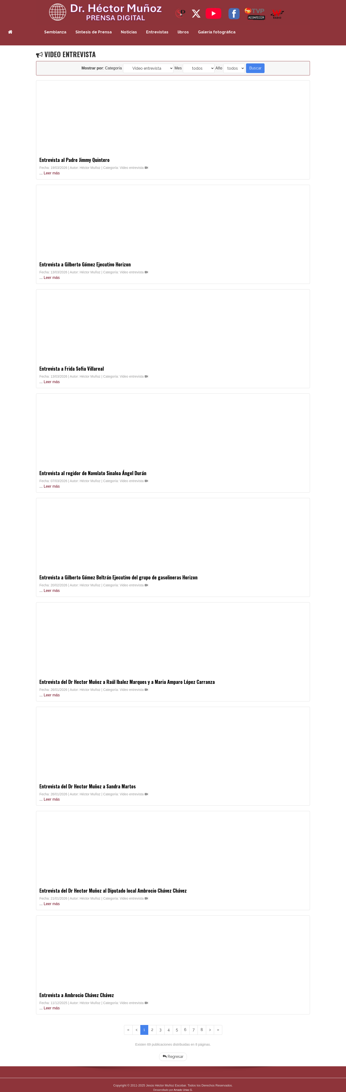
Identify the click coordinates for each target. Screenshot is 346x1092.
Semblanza (55, 32)
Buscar (255, 68)
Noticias (129, 32)
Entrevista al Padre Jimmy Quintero (74, 159)
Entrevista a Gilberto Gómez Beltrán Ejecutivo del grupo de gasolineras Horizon (118, 577)
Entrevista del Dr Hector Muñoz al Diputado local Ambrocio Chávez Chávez (113, 890)
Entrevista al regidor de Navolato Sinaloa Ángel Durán (92, 473)
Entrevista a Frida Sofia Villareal (71, 368)
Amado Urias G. (183, 1089)
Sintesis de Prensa (93, 32)
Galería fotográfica (216, 32)
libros (183, 32)
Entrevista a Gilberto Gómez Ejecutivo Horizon (85, 264)
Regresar (173, 1056)
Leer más (52, 173)
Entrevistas (157, 32)
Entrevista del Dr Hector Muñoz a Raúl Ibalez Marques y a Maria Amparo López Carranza (127, 681)
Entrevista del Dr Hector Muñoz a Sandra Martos (87, 786)
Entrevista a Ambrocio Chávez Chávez (76, 995)
